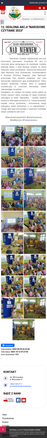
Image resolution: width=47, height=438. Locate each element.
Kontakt (5, 426)
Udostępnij (8, 345)
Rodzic (5, 422)
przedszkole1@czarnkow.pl (39, 8)
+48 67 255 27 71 (44, 8)
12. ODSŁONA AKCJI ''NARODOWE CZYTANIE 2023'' (23, 28)
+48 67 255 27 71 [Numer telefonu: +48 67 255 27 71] (16, 384)
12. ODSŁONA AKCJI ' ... (38, 19)
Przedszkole (8, 418)
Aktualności (25, 19)
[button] (2, 3)
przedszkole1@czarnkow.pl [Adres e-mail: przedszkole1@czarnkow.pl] (20, 386)
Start (4, 414)
